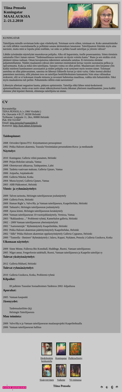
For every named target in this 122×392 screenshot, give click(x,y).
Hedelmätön (47, 358)
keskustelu (46, 361)
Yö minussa (75, 380)
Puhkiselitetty (75, 358)
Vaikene (61, 380)
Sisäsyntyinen (47, 380)
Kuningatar (61, 358)
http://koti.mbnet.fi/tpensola (27, 125)
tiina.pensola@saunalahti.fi (24, 122)
